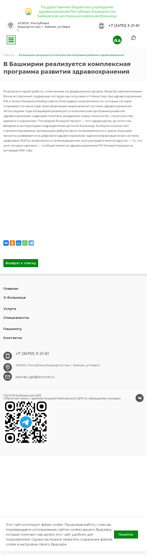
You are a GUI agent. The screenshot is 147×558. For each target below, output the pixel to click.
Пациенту (12, 329)
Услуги (9, 309)
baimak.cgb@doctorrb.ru (35, 377)
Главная (10, 288)
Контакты (12, 338)
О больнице (14, 297)
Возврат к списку (21, 263)
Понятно (125, 534)
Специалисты (16, 317)
